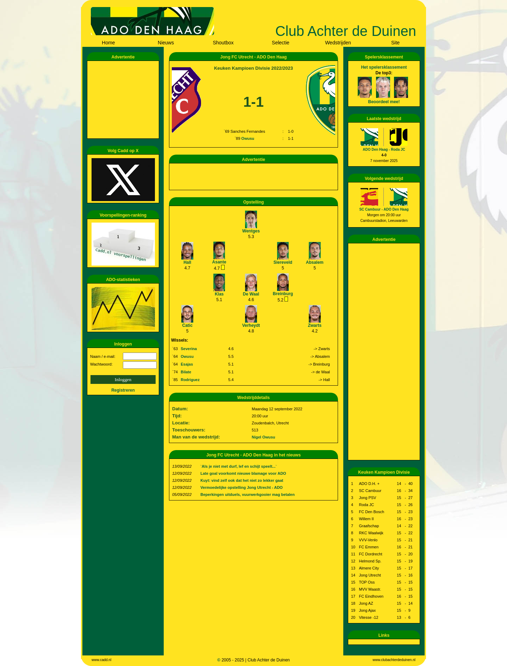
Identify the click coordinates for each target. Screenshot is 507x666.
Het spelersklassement (384, 67)
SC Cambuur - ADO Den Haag (383, 209)
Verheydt (251, 325)
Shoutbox (223, 42)
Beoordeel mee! (384, 101)
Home (108, 42)
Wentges (251, 231)
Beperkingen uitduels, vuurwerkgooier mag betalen (247, 494)
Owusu (247, 138)
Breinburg (283, 293)
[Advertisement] (124, 99)
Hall (187, 262)
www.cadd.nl (101, 660)
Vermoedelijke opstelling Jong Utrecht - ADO (241, 487)
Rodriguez (190, 380)
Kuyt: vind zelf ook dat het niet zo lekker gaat (241, 480)
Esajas (187, 364)
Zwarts (314, 325)
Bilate (186, 372)
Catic (187, 325)
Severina (189, 349)
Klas (219, 294)
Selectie (280, 42)
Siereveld (283, 262)
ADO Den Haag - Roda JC (384, 149)
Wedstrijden (338, 42)
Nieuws (166, 42)
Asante (219, 262)
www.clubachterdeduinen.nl (394, 660)
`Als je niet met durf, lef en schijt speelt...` (238, 466)
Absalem (315, 262)
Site (395, 42)
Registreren (123, 390)
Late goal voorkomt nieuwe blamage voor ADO (243, 473)
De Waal (251, 294)
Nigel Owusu (263, 437)
